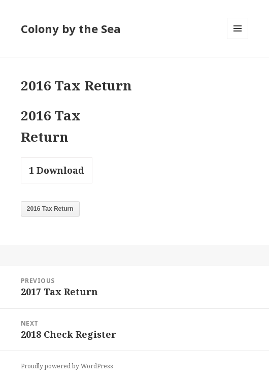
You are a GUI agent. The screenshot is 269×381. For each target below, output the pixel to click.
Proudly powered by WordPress (67, 366)
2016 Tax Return (50, 208)
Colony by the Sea (71, 28)
